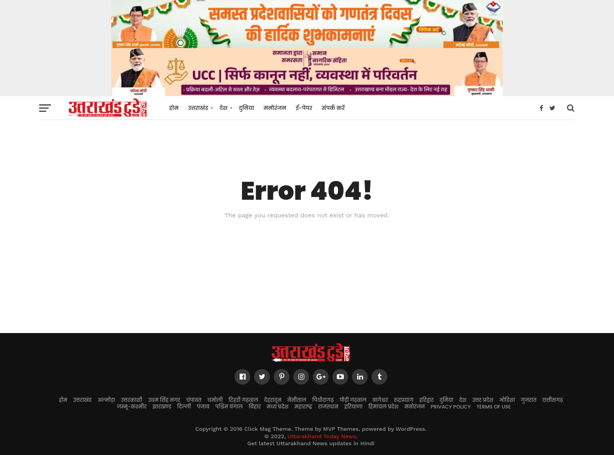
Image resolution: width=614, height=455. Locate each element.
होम (174, 108)
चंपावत (193, 400)
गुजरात (528, 400)
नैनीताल (297, 400)
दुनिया (246, 108)
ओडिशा (507, 400)
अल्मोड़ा (106, 400)
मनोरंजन (275, 108)
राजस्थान (328, 406)
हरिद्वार (426, 400)
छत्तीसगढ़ (552, 400)
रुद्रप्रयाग (404, 400)
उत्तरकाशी (132, 400)
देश (224, 108)
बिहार (255, 406)
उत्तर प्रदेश (482, 400)
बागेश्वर (380, 400)
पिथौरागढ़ (323, 400)
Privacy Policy (451, 406)
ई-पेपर (304, 108)
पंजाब (203, 406)
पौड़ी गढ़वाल (353, 400)
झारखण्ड (161, 406)
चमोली (215, 400)
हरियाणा (353, 406)
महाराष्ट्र (303, 406)
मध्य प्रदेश (278, 406)
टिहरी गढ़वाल (243, 400)
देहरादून (273, 400)
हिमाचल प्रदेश (383, 406)
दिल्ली (184, 406)
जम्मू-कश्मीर (132, 406)
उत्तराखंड (198, 108)
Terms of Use (494, 406)
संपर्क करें (333, 108)
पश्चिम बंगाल (229, 406)
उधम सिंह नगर (164, 400)
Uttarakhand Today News (321, 436)
